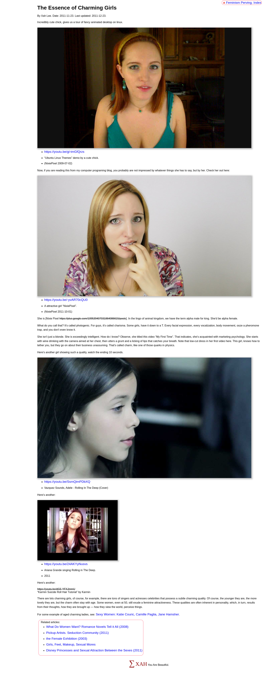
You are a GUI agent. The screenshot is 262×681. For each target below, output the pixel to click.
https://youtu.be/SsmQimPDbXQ (67, 481)
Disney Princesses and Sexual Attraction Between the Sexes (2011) (94, 650)
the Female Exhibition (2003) (66, 638)
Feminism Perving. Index (243, 2)
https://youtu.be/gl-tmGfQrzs (64, 151)
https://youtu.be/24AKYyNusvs (66, 564)
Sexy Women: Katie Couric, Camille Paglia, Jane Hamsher (137, 614)
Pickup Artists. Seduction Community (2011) (77, 632)
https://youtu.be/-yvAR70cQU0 (66, 300)
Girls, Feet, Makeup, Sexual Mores (70, 644)
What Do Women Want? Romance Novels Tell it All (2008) (87, 626)
